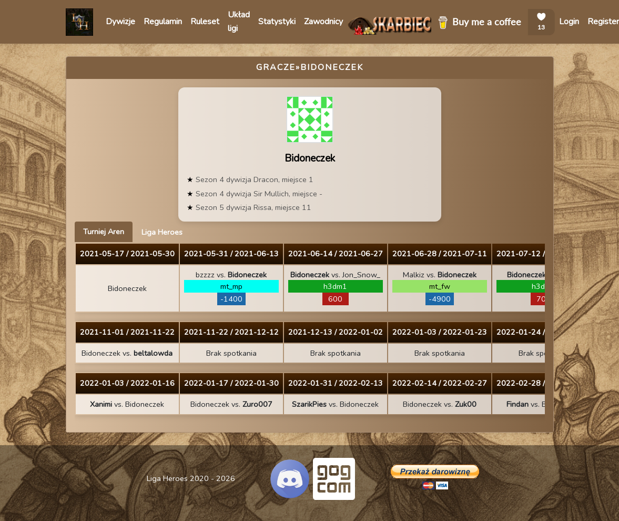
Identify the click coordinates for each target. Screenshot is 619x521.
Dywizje (120, 21)
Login (569, 21)
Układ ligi (239, 21)
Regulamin (163, 21)
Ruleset (204, 21)
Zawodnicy (323, 21)
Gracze (276, 67)
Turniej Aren (103, 231)
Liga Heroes (161, 232)
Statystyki (277, 21)
